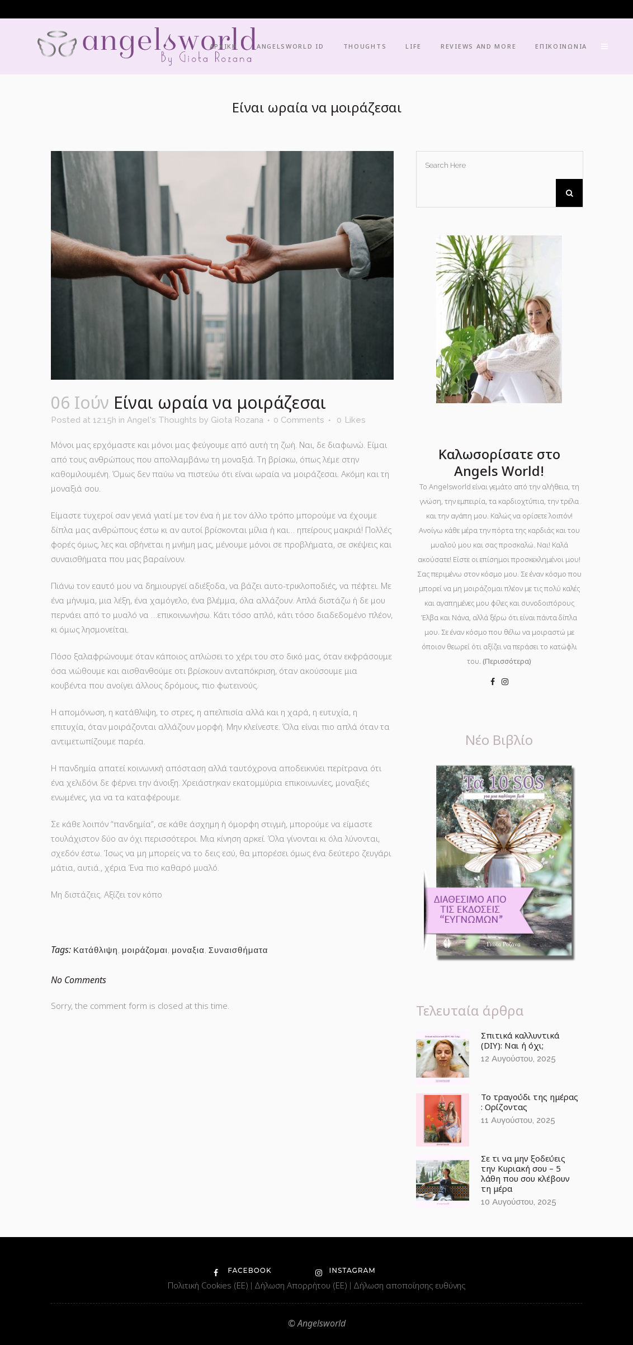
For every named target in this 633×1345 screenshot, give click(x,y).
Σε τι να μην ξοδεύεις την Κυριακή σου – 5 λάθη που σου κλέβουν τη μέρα (525, 1173)
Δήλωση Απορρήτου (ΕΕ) (301, 1285)
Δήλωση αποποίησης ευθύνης (409, 1285)
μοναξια (188, 950)
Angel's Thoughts (162, 420)
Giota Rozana (237, 420)
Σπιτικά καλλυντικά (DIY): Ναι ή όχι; (520, 1040)
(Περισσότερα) (507, 661)
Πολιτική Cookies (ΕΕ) (209, 1285)
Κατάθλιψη (95, 950)
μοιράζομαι (145, 950)
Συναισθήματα (238, 950)
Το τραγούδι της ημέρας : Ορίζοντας (529, 1101)
